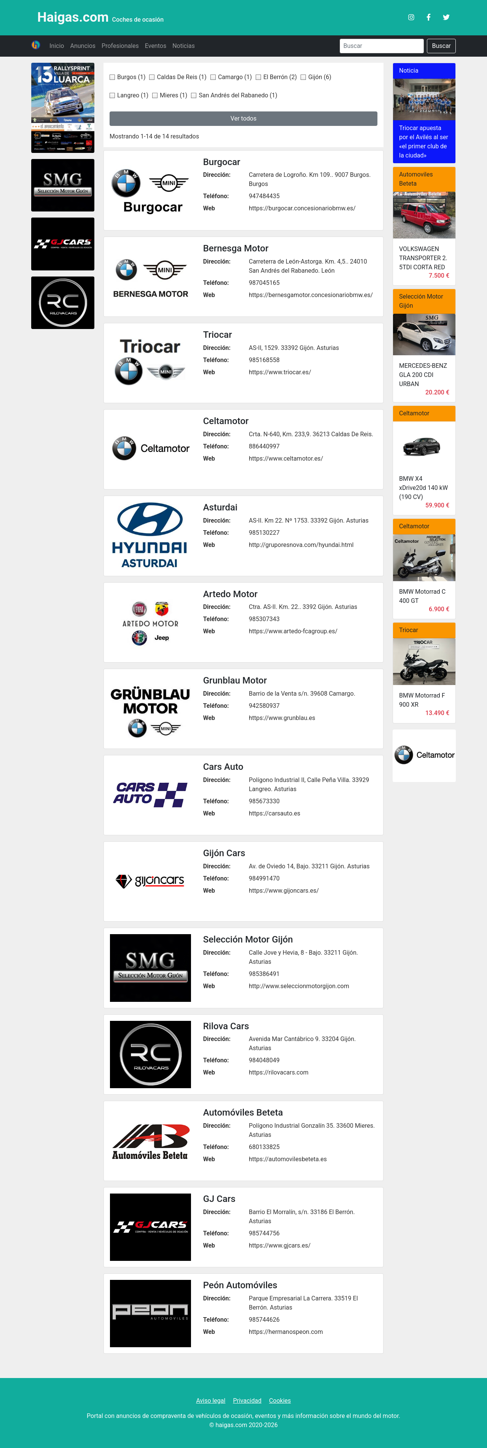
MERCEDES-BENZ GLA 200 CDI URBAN (423, 375)
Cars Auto (223, 766)
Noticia (409, 70)
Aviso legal (210, 1400)
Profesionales (120, 45)
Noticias (183, 45)
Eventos (155, 45)
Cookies (280, 1400)
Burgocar (221, 162)
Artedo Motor (230, 594)
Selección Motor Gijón (248, 939)
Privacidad (247, 1400)
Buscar (441, 45)
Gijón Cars (224, 853)
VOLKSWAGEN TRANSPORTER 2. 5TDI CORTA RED (423, 258)
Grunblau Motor (235, 680)
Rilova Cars (226, 1026)
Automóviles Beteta (243, 1112)
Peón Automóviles (240, 1285)
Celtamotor (226, 421)
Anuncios (82, 45)
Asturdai (220, 507)
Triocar (217, 334)
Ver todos (243, 118)
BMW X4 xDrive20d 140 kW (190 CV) (423, 488)
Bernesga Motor (236, 248)
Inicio (56, 45)
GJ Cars (219, 1199)
